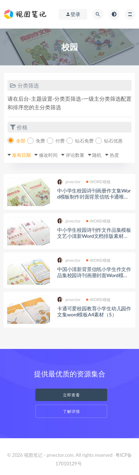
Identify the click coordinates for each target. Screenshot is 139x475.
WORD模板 (98, 181)
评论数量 (75, 155)
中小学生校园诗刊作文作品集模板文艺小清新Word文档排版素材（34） (94, 236)
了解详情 (71, 411)
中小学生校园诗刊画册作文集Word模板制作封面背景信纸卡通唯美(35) (94, 197)
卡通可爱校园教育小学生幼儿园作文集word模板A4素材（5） (94, 311)
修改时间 (48, 155)
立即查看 (71, 394)
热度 (114, 155)
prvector (69, 182)
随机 (96, 155)
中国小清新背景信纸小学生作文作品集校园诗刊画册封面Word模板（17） (94, 275)
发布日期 (21, 155)
